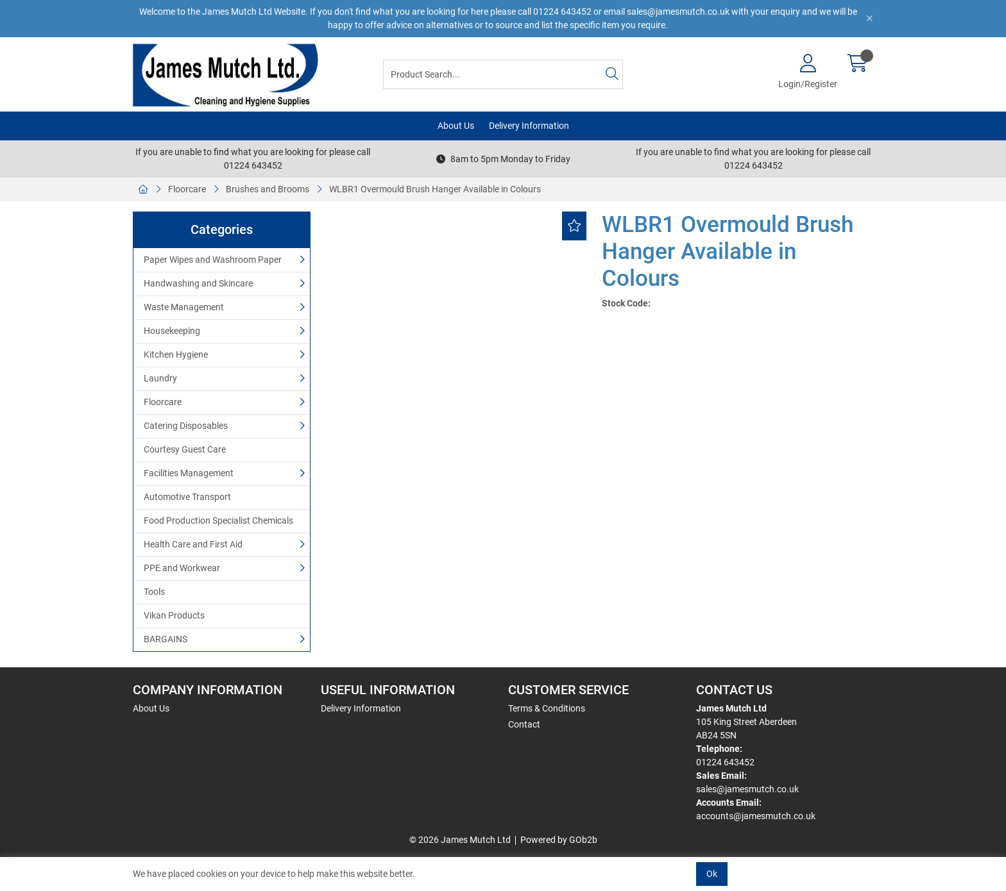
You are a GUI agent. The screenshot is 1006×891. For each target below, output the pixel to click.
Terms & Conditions (546, 708)
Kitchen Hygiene (176, 354)
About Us (456, 126)
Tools (154, 592)
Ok (711, 874)
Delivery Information (529, 126)
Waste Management (184, 307)
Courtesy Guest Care (185, 449)
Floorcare (187, 189)
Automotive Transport (187, 497)
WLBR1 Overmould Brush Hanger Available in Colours (435, 189)
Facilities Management (189, 473)
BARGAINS (165, 639)
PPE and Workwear (182, 568)
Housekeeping (172, 331)
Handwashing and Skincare (198, 283)
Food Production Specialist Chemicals (218, 520)
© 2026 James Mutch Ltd (460, 840)
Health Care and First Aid (193, 544)
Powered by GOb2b (558, 840)
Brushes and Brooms (267, 189)
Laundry (160, 378)
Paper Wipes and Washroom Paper (213, 259)
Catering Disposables (186, 426)
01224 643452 (725, 762)
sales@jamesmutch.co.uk (747, 789)
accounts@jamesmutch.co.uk (755, 816)
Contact (524, 724)
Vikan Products (174, 615)
